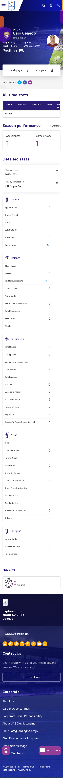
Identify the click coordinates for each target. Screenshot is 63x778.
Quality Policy (24, 769)
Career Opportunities (16, 708)
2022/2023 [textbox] (11, 174)
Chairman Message (15, 746)
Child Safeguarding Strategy (20, 731)
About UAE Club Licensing (19, 723)
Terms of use (29, 766)
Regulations (44, 766)
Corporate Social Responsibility (22, 716)
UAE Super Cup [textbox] (13, 186)
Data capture (9, 769)
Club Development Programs (21, 738)
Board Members (13, 753)
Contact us (31, 677)
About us (8, 701)
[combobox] (31, 174)
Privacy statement (11, 766)
